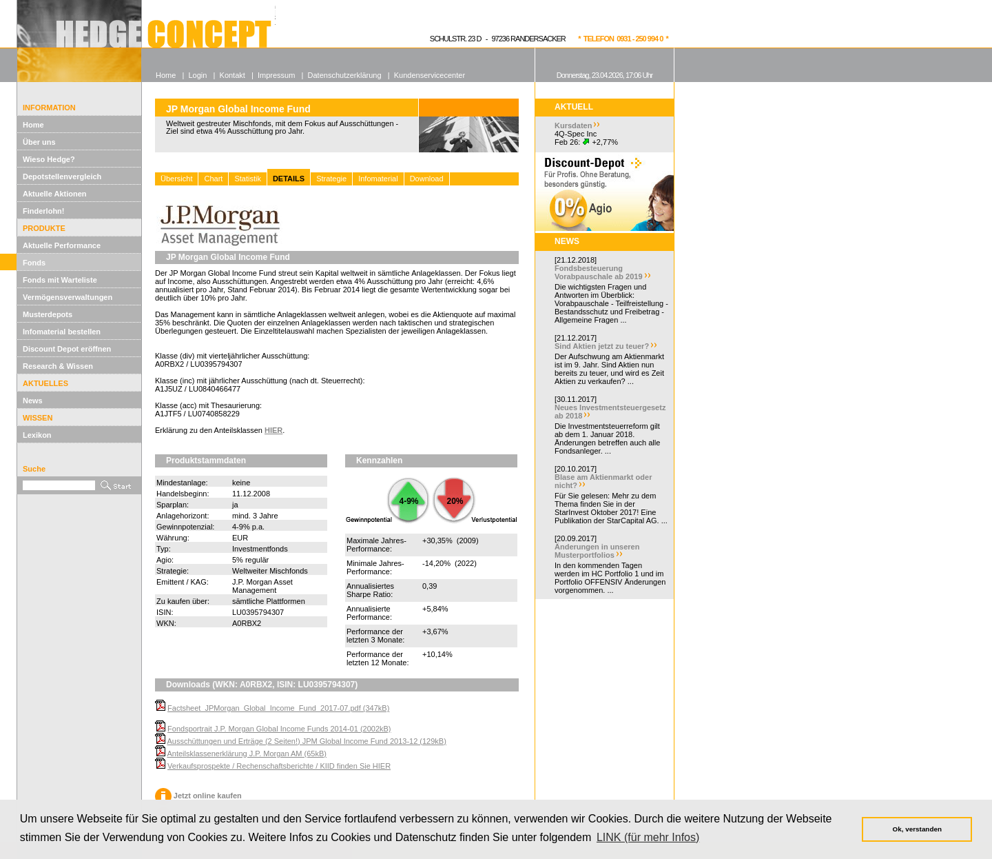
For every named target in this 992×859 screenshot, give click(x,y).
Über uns (39, 142)
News (33, 400)
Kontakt (232, 75)
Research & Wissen (58, 366)
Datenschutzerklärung (345, 75)
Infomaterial (377, 178)
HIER (273, 430)
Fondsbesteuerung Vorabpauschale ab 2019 (599, 272)
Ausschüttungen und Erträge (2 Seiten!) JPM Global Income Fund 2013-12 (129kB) (306, 741)
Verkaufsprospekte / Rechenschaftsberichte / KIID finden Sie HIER (279, 766)
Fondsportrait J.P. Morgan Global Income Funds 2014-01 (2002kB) (279, 729)
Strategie (331, 178)
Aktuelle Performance (62, 245)
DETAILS (288, 178)
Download (427, 178)
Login (197, 75)
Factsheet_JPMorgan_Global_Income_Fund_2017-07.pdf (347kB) (278, 708)
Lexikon (37, 435)
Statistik (247, 178)
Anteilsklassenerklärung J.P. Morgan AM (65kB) (247, 753)
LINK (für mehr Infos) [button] (648, 837)
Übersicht (176, 178)
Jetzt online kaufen (198, 795)
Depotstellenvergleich (62, 176)
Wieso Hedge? (49, 159)
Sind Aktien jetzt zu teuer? (602, 346)
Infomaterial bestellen (62, 331)
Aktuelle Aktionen (55, 194)
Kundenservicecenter (429, 75)
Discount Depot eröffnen (67, 349)
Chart (213, 178)
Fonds (34, 263)
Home (33, 125)
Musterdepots (47, 314)
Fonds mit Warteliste (60, 280)
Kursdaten (573, 125)
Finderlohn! (44, 211)
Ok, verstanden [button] (917, 829)
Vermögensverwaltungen (67, 297)
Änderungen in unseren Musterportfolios (597, 551)
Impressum (276, 75)
